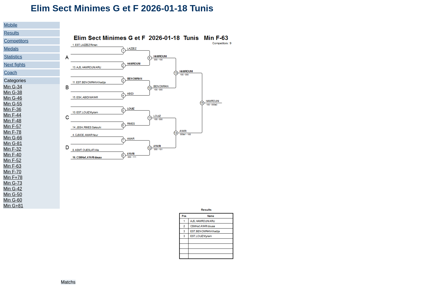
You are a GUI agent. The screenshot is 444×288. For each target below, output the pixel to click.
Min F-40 (12, 154)
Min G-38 (12, 92)
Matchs (68, 282)
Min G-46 (12, 98)
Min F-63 (12, 166)
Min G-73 (12, 183)
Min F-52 (12, 160)
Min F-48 (12, 120)
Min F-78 (12, 132)
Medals (11, 48)
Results (11, 33)
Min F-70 (12, 171)
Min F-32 (12, 149)
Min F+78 (12, 177)
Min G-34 (12, 86)
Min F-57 (12, 126)
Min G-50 (12, 194)
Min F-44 (12, 115)
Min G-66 (12, 137)
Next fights (14, 64)
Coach (10, 72)
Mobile (10, 25)
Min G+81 (13, 205)
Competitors (16, 41)
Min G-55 (12, 103)
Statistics (13, 56)
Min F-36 (12, 109)
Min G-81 (12, 143)
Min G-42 (12, 188)
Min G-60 (12, 200)
